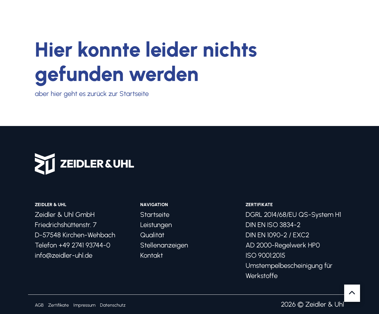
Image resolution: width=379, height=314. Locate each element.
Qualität (152, 235)
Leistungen (156, 225)
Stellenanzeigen (164, 245)
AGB (39, 305)
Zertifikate (58, 305)
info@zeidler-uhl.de (63, 255)
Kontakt (151, 255)
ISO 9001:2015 (265, 255)
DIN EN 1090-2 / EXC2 (277, 235)
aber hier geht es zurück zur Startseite (92, 93)
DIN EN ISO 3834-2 (273, 225)
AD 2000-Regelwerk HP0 (283, 245)
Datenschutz (112, 305)
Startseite (154, 214)
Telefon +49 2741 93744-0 (72, 245)
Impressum (84, 305)
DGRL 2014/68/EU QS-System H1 (293, 214)
